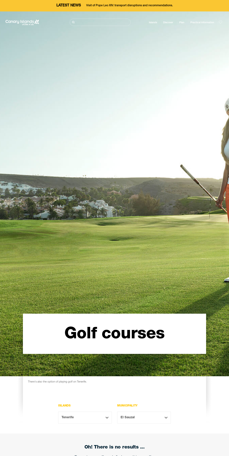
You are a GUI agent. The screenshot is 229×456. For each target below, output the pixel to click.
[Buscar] (100, 22)
